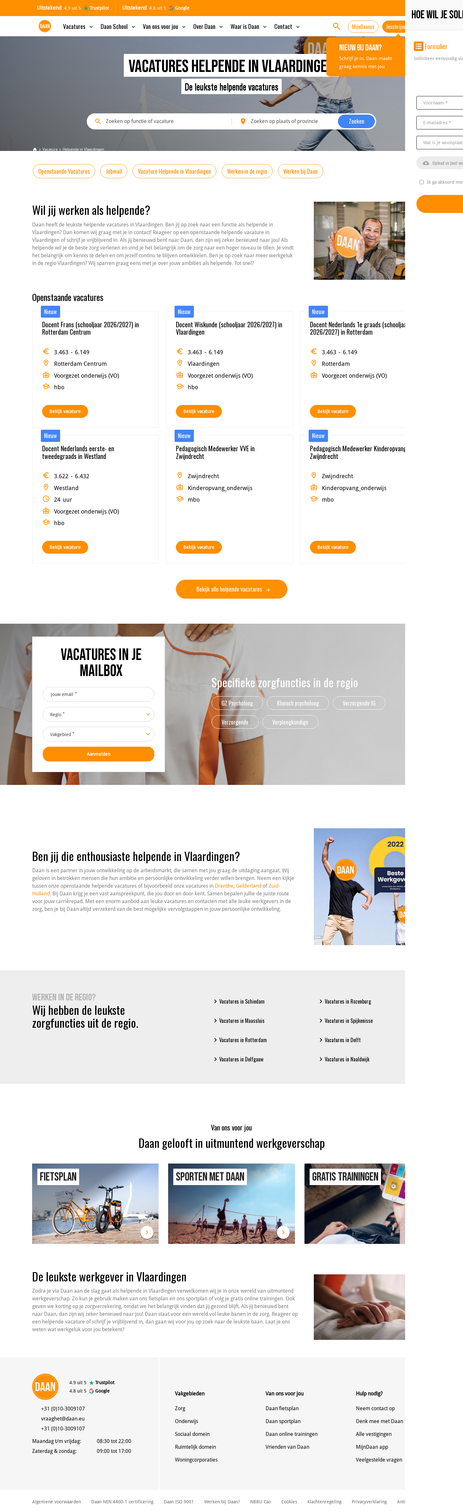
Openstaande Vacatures (64, 171)
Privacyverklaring (369, 1501)
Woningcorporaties (196, 1460)
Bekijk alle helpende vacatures (233, 589)
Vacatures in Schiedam (238, 1001)
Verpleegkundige (290, 722)
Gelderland (248, 886)
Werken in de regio (247, 171)
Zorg (180, 1408)
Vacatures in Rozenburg (344, 1001)
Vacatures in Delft (339, 1040)
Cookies (289, 1501)
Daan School (118, 26)
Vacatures (78, 26)
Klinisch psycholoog (298, 703)
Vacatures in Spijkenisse (345, 1020)
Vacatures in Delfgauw (237, 1059)
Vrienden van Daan (287, 1447)
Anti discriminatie (415, 1501)
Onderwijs (186, 1421)
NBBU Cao (260, 1501)
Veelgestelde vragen (379, 1460)
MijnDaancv (363, 27)
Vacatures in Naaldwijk (343, 1059)
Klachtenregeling (324, 1501)
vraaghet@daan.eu (63, 1419)
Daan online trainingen (292, 1434)
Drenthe (224, 886)
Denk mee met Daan (379, 1421)
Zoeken (356, 121)
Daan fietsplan (282, 1408)
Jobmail (114, 171)
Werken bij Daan (300, 171)
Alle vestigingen (374, 1434)
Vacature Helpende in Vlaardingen (174, 171)
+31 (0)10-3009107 (63, 1409)
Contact (287, 26)
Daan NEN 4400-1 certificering (122, 1501)
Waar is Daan (249, 26)
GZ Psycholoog (237, 703)
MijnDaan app (372, 1447)
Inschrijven (397, 27)
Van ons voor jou (165, 26)
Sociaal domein (192, 1434)
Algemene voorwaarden (56, 1501)
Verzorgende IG (359, 703)
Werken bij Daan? (222, 1501)
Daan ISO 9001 (179, 1501)
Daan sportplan (283, 1421)
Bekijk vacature (65, 411)
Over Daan (208, 26)
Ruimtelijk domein (195, 1447)
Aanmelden (98, 754)
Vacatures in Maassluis (238, 1020)
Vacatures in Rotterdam (239, 1040)
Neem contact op (375, 1408)
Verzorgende (235, 722)
